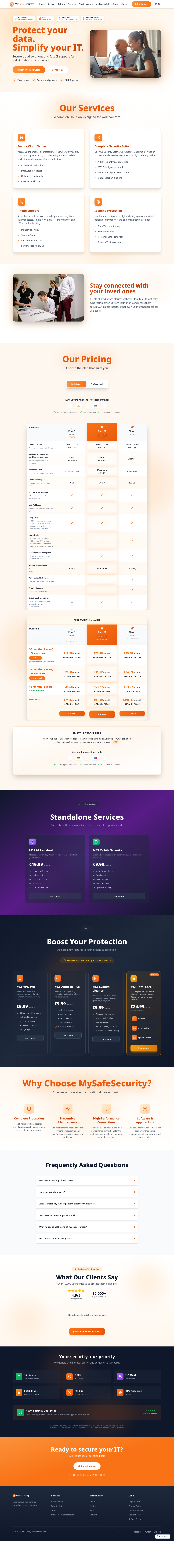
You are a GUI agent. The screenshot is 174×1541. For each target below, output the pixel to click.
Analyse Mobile (103, 4)
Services (51, 4)
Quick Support (141, 4)
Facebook (137, 1531)
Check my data (86, 4)
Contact (125, 4)
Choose (71, 713)
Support (54, 1510)
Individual (76, 384)
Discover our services (28, 69)
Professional (97, 384)
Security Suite (57, 1506)
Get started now (87, 1466)
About (115, 4)
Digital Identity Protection (63, 1514)
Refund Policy (135, 1519)
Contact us (58, 69)
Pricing (61, 4)
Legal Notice (134, 1501)
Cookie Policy (135, 1514)
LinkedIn (157, 1531)
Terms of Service (136, 1510)
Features (72, 4)
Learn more (55, 896)
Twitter (147, 1531)
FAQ (92, 1510)
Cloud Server (57, 1501)
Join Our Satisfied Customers (87, 1331)
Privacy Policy (135, 1506)
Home (42, 4)
